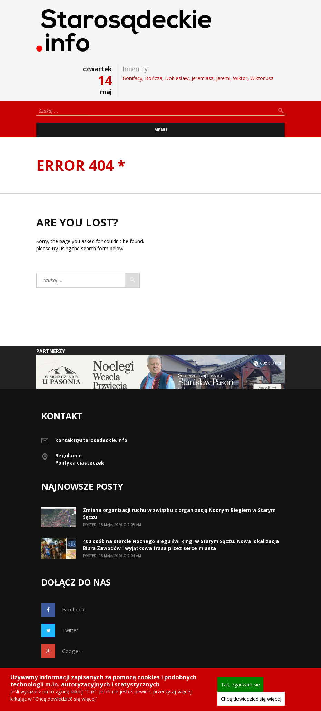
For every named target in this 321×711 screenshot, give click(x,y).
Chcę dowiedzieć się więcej (251, 698)
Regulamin (68, 455)
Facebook (62, 610)
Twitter (59, 630)
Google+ (61, 651)
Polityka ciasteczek (79, 462)
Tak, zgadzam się (240, 684)
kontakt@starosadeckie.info (91, 440)
